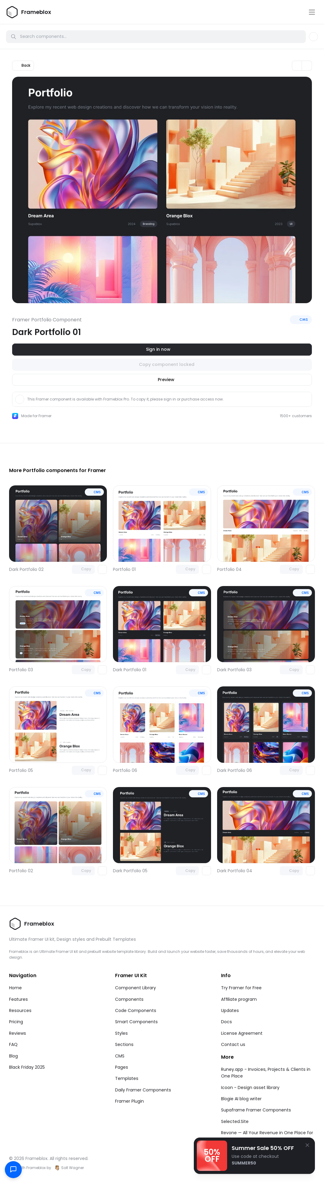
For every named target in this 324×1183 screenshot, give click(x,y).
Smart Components (136, 1022)
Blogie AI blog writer (241, 1099)
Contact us (233, 1044)
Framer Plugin (129, 1101)
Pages (121, 1067)
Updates (230, 1010)
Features (18, 999)
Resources (20, 1010)
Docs (226, 1022)
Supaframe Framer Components (256, 1110)
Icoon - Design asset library (250, 1087)
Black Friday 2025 (27, 1067)
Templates (126, 1078)
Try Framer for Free (241, 988)
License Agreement (242, 1033)
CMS (119, 1056)
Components (129, 999)
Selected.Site (235, 1121)
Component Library (135, 988)
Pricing (16, 1022)
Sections (124, 1044)
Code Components (135, 1010)
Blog (13, 1056)
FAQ (13, 1044)
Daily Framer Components (143, 1090)
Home (15, 988)
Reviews (17, 1033)
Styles (121, 1033)
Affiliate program (239, 999)
